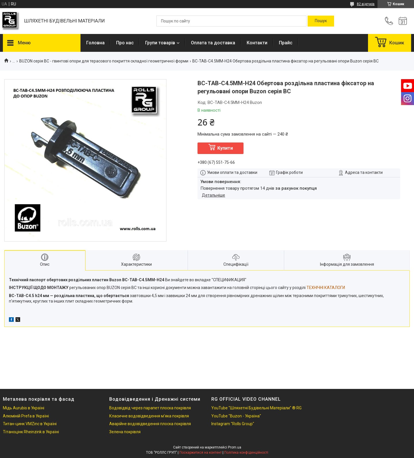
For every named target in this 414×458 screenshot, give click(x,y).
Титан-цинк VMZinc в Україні (30, 423)
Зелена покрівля (125, 432)
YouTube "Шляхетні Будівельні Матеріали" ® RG (256, 408)
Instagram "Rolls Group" (232, 423)
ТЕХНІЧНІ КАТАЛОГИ (325, 287)
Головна (95, 42)
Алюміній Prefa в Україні (26, 416)
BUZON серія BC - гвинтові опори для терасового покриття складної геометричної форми (103, 61)
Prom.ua (234, 447)
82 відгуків (366, 4)
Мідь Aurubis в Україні (23, 408)
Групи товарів (160, 42)
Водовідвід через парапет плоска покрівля (150, 408)
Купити (225, 148)
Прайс (285, 42)
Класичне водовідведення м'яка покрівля (149, 416)
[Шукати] (321, 21)
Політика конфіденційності (246, 453)
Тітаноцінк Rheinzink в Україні (31, 432)
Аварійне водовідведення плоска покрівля (150, 423)
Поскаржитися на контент (200, 453)
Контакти (257, 42)
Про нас (125, 42)
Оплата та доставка (213, 42)
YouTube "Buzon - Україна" (236, 416)
